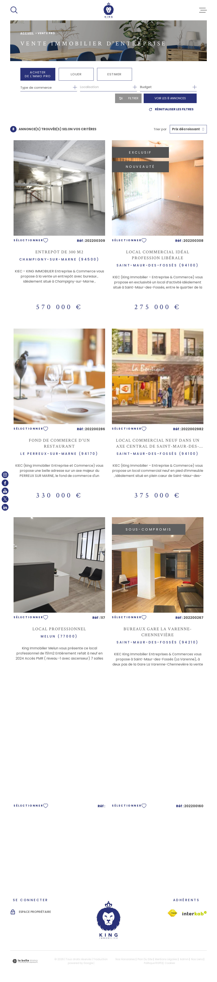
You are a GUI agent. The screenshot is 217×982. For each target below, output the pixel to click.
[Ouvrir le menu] (203, 10)
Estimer (114, 74)
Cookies (170, 963)
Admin (184, 959)
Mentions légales (166, 959)
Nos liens (197, 959)
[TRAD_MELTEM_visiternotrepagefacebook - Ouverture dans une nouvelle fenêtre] (5, 482)
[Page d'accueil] (108, 10)
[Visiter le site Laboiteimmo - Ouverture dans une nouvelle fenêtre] (25, 961)
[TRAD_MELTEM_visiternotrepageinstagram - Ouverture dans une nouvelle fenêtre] (5, 474)
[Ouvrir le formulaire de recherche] (128, 98)
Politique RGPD (153, 963)
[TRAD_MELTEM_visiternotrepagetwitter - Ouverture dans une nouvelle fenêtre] (5, 499)
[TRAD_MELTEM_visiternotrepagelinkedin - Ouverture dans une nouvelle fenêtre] (5, 507)
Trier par (160, 129)
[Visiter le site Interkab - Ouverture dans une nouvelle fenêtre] (172, 913)
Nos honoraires (125, 959)
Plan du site (145, 959)
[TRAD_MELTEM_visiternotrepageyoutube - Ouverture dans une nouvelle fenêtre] (5, 491)
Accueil (27, 33)
